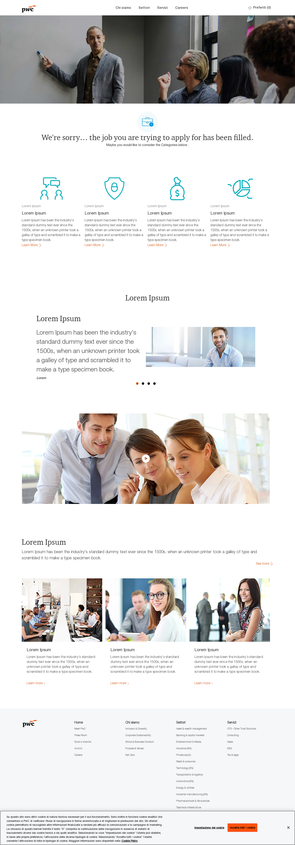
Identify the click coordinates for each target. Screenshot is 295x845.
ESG (229, 748)
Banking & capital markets (190, 735)
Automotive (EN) (184, 781)
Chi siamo (123, 8)
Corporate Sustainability (138, 735)
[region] (147, 828)
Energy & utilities (185, 787)
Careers (181, 8)
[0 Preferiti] (259, 7)
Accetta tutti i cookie (242, 827)
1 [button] (137, 383)
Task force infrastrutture (188, 807)
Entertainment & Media (188, 741)
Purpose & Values (134, 748)
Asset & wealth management (191, 728)
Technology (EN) (184, 768)
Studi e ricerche (82, 741)
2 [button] (143, 383)
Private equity (183, 754)
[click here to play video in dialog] (146, 458)
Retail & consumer (186, 761)
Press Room (80, 735)
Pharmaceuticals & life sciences (193, 800)
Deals (230, 741)
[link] (32, 245)
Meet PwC (80, 728)
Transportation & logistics (189, 774)
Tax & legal (233, 754)
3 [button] (149, 383)
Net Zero (130, 754)
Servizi (162, 8)
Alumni (78, 748)
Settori (144, 8)
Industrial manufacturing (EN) (192, 794)
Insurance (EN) (183, 748)
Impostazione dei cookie (209, 827)
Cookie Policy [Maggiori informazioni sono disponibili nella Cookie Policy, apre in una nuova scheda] (129, 840)
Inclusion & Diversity (136, 728)
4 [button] (154, 383)
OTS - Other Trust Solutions (241, 728)
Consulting (233, 735)
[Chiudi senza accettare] (288, 827)
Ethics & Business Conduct (139, 741)
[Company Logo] (42, 7)
